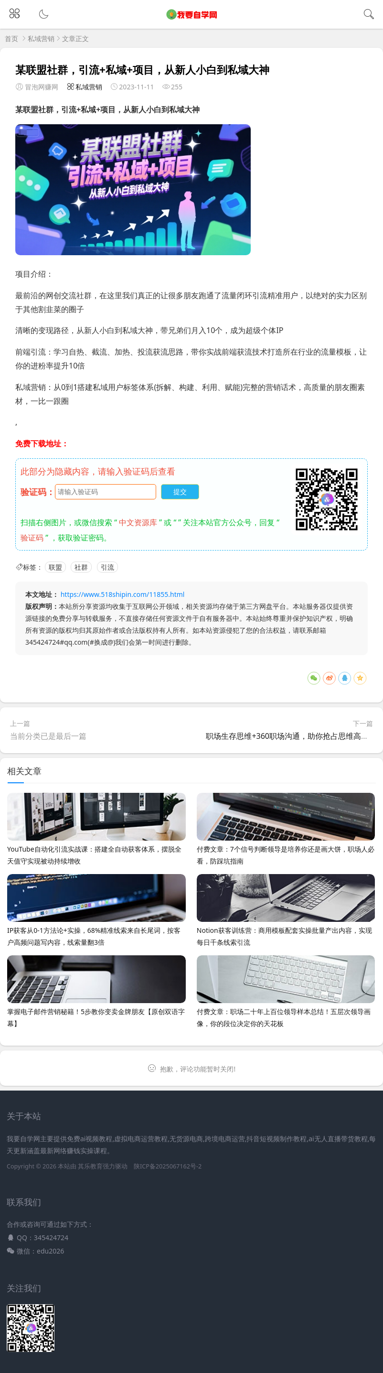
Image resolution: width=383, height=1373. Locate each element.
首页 (11, 38)
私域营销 (41, 38)
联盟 (55, 567)
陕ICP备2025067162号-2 (168, 1166)
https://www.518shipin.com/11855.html (123, 594)
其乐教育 (90, 1166)
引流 (107, 567)
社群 (81, 567)
